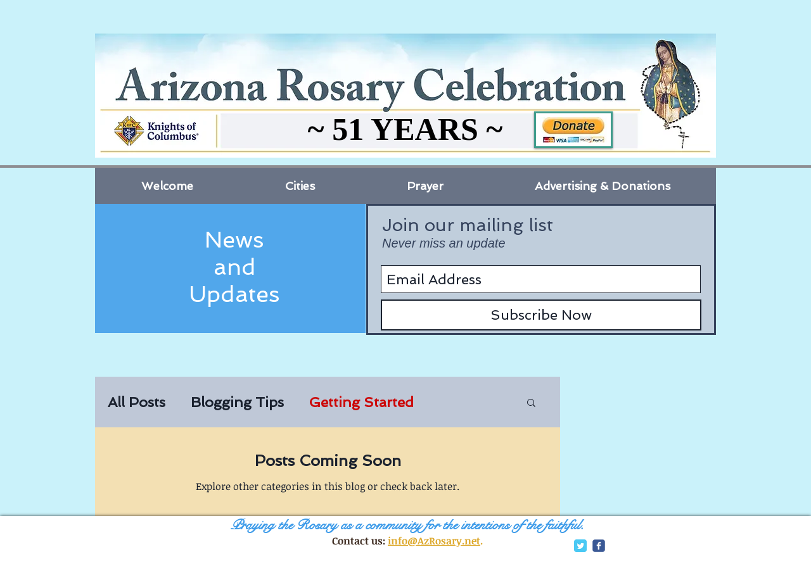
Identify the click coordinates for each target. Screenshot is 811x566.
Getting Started (361, 402)
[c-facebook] (598, 545)
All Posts (136, 402)
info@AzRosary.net (434, 541)
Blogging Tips (237, 402)
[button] (531, 403)
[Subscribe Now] (541, 314)
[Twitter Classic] (580, 545)
